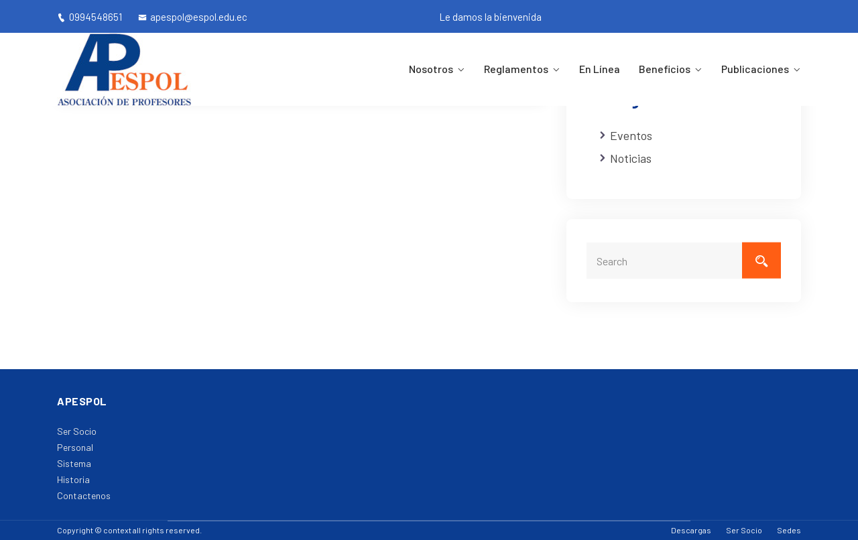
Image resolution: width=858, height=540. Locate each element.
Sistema (74, 463)
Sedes (789, 530)
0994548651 (89, 17)
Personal (75, 447)
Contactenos (84, 495)
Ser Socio (77, 431)
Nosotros (431, 68)
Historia (73, 479)
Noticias (631, 158)
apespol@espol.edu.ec (192, 17)
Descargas (691, 530)
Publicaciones (755, 68)
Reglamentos (516, 68)
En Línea (599, 68)
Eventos (631, 135)
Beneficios (664, 68)
